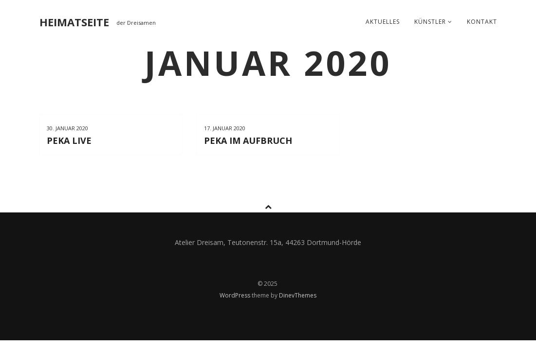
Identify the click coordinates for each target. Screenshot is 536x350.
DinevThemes (297, 295)
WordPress (236, 295)
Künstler (433, 22)
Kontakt (482, 22)
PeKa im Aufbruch (248, 140)
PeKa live (69, 140)
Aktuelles (383, 22)
